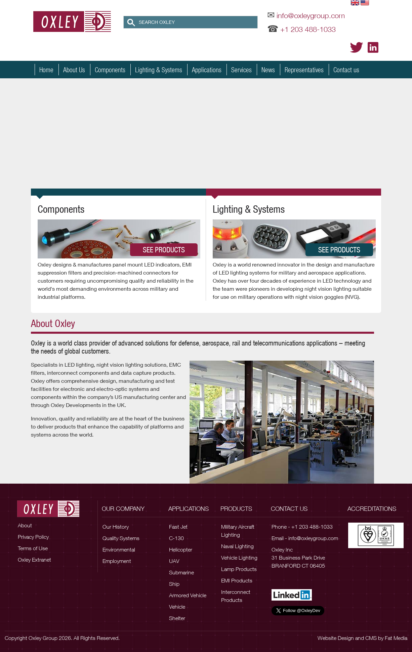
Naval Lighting (237, 546)
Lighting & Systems (158, 70)
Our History (115, 527)
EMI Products (236, 580)
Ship (174, 584)
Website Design (336, 638)
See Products (164, 249)
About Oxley (53, 323)
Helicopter (180, 549)
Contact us (346, 70)
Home (46, 70)
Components (110, 70)
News (268, 70)
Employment (116, 561)
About (25, 525)
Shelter (177, 618)
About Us (74, 70)
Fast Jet (178, 527)
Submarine (181, 572)
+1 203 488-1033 (308, 29)
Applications (206, 70)
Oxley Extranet (34, 560)
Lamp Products (239, 569)
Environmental (118, 549)
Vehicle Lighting (239, 558)
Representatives (304, 70)
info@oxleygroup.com (311, 15)
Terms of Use (33, 548)
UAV (174, 561)
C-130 (176, 538)
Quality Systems (120, 538)
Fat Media (396, 638)
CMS (371, 638)
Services (241, 70)
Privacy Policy (33, 537)
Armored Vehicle (187, 595)
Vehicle (177, 607)
